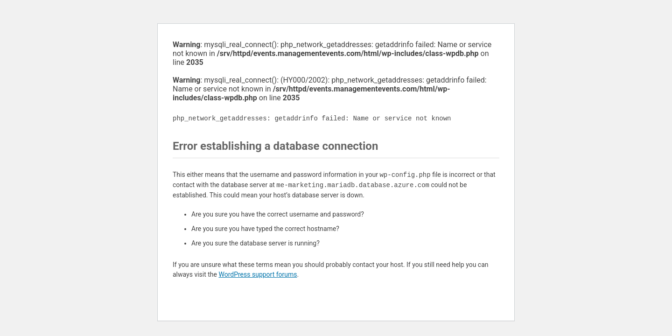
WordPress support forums (257, 274)
